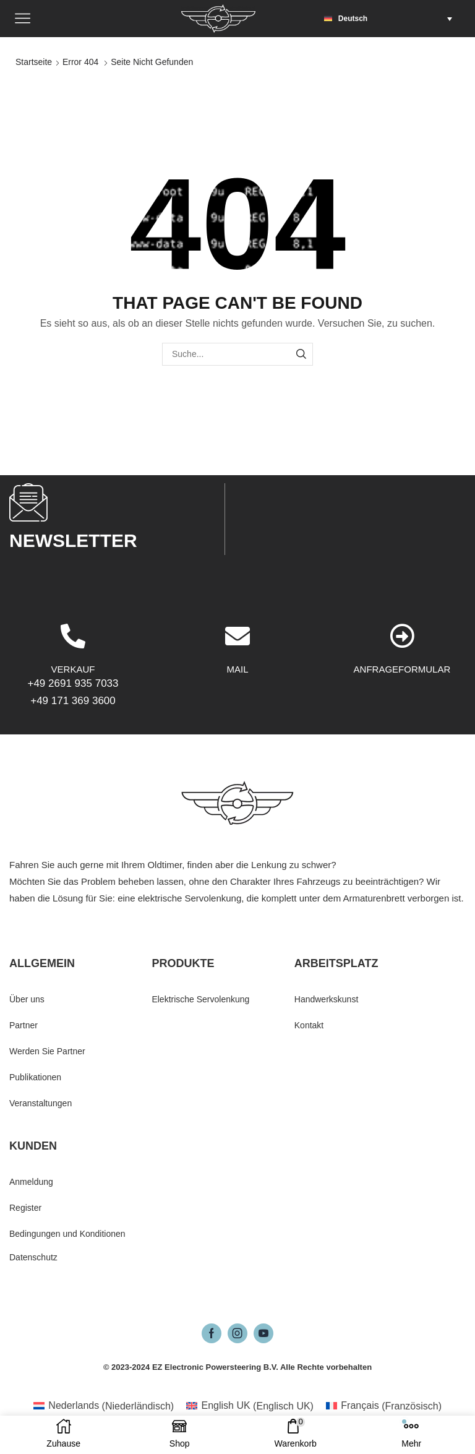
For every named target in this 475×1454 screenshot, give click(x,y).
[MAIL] (237, 720)
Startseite (33, 62)
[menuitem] (391, 18)
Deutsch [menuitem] (352, 18)
